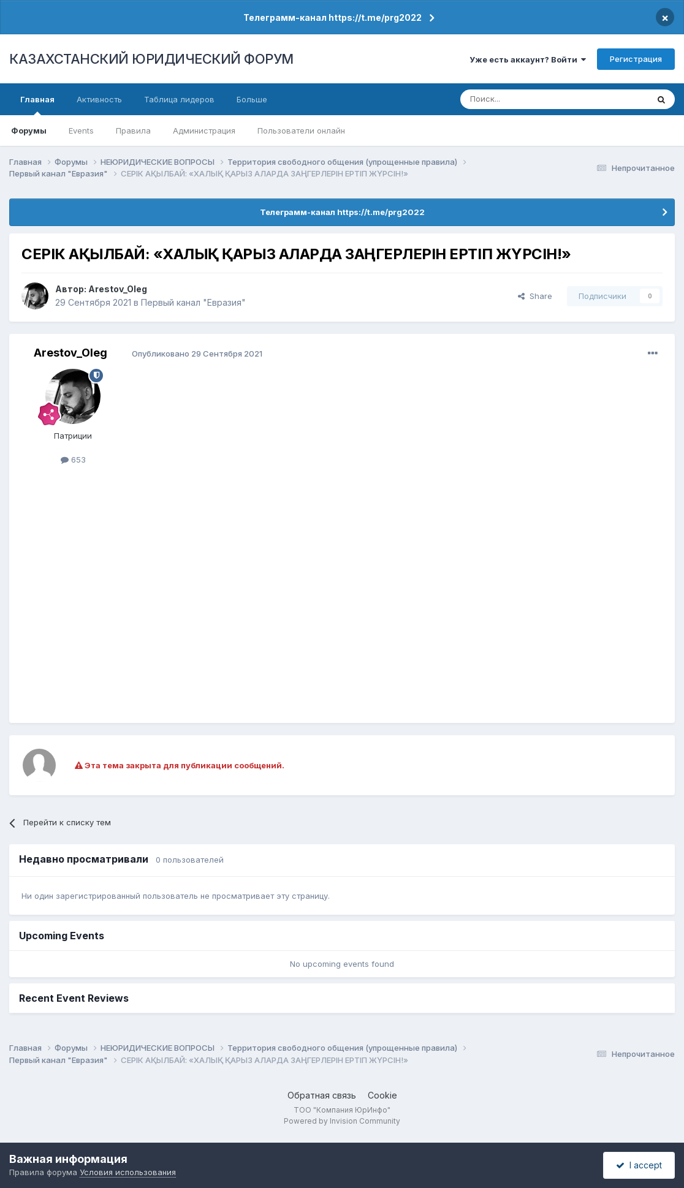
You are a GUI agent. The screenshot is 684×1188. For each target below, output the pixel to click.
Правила (133, 130)
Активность (99, 99)
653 (73, 459)
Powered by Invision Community (342, 1121)
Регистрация (636, 59)
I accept (639, 1165)
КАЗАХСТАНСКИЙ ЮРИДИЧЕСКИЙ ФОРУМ (151, 59)
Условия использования (128, 1172)
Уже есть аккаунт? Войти (527, 59)
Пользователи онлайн (301, 130)
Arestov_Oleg (117, 289)
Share (535, 296)
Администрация (204, 130)
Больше (252, 99)
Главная (37, 104)
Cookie (382, 1095)
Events (81, 130)
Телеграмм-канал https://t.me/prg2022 (332, 17)
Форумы (29, 130)
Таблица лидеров (179, 99)
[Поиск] (520, 99)
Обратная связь (321, 1095)
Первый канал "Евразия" (193, 302)
